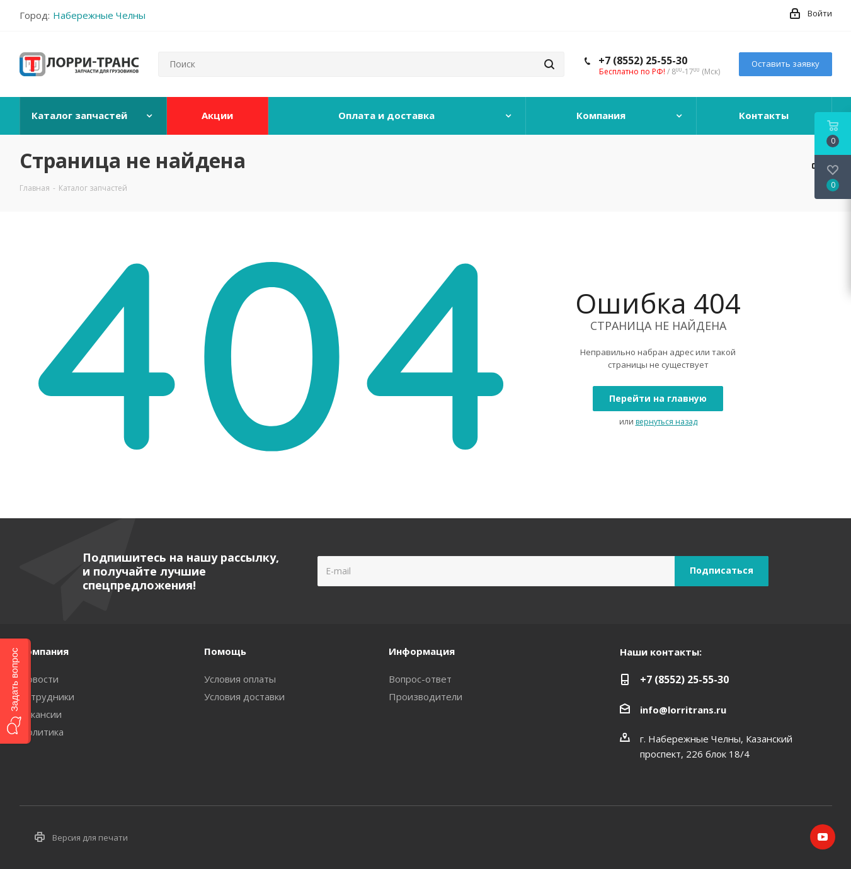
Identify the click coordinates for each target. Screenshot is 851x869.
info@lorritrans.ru (683, 709)
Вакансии (41, 714)
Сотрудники (47, 696)
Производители (425, 696)
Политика (42, 731)
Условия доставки (244, 696)
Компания (44, 651)
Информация (422, 651)
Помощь (225, 651)
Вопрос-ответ (420, 679)
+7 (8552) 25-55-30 (642, 60)
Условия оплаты (240, 679)
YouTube (822, 836)
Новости (39, 679)
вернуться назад (666, 421)
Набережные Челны (99, 15)
